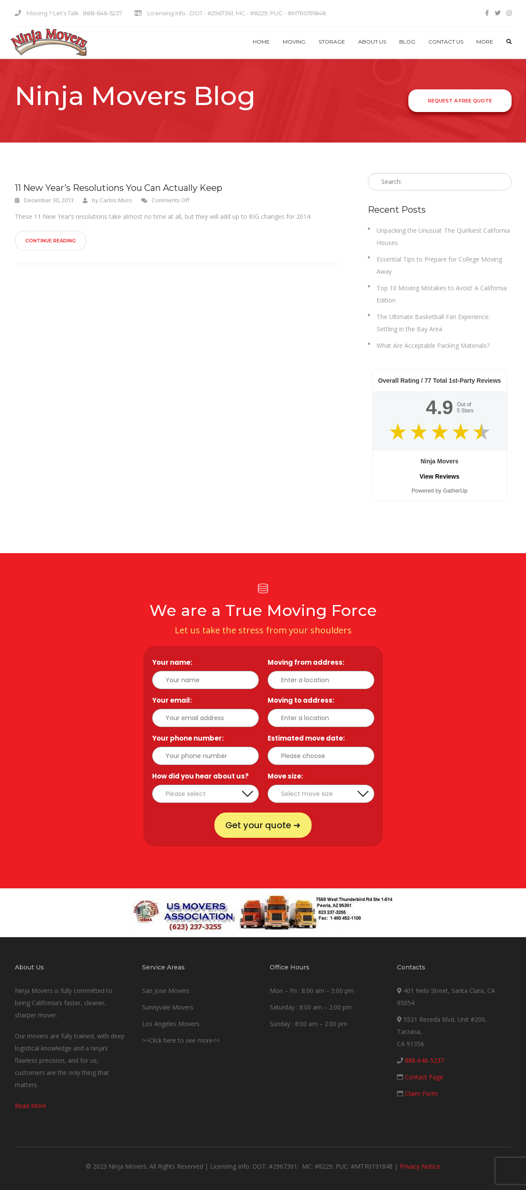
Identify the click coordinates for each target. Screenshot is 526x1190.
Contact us (445, 41)
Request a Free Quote (460, 101)
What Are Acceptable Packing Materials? (433, 345)
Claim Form (421, 1093)
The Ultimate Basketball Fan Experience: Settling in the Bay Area (433, 323)
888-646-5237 (424, 1060)
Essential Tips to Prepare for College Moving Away (439, 265)
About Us (372, 41)
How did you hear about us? (202, 776)
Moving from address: (308, 662)
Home (261, 41)
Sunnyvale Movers (167, 1007)
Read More (30, 1106)
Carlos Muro (116, 200)
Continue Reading (50, 241)
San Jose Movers (166, 990)
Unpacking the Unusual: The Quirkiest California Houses (443, 236)
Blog (407, 41)
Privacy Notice (420, 1166)
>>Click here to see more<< (181, 1040)
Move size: (287, 776)
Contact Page (424, 1077)
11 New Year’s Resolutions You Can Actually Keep (118, 188)
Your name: (174, 662)
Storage (332, 41)
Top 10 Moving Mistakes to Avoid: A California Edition (442, 294)
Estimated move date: (308, 738)
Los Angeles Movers (171, 1024)
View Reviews (440, 476)
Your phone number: (190, 738)
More (484, 41)
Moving (294, 41)
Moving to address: (303, 700)
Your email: (174, 700)
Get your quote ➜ (263, 825)
